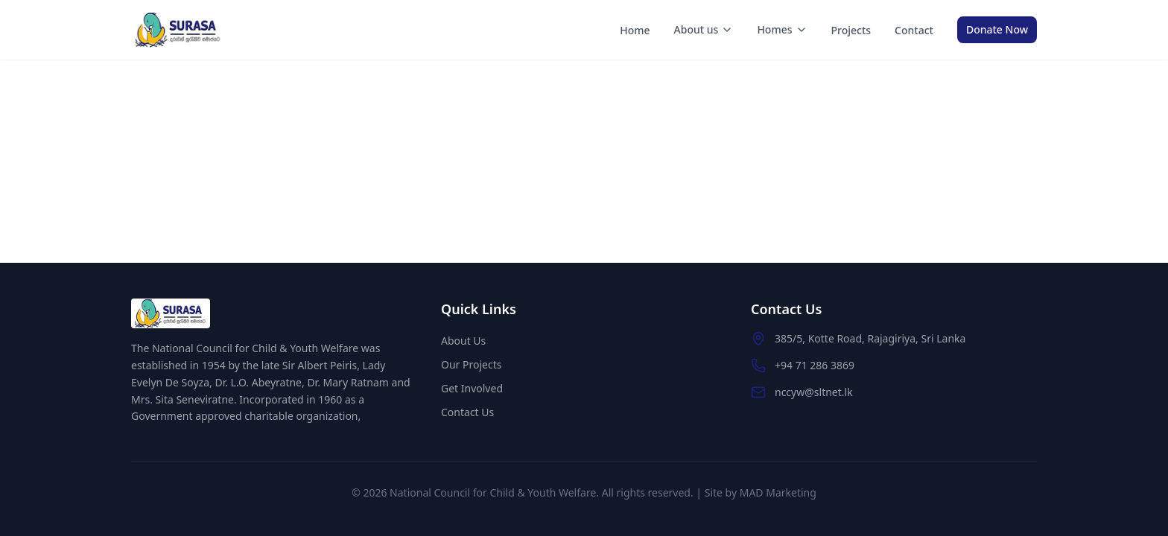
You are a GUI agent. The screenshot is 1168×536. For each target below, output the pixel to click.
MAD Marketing (778, 492)
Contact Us (467, 412)
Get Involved (472, 388)
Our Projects (471, 364)
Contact (914, 30)
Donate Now (997, 29)
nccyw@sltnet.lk (814, 392)
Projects (851, 30)
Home (635, 30)
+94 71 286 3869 (814, 365)
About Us (463, 341)
